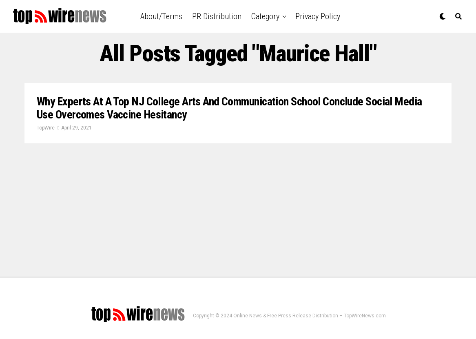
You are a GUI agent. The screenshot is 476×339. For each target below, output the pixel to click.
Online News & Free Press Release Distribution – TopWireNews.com (309, 316)
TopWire (46, 128)
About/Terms (161, 16)
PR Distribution (216, 16)
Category (265, 16)
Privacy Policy (317, 16)
